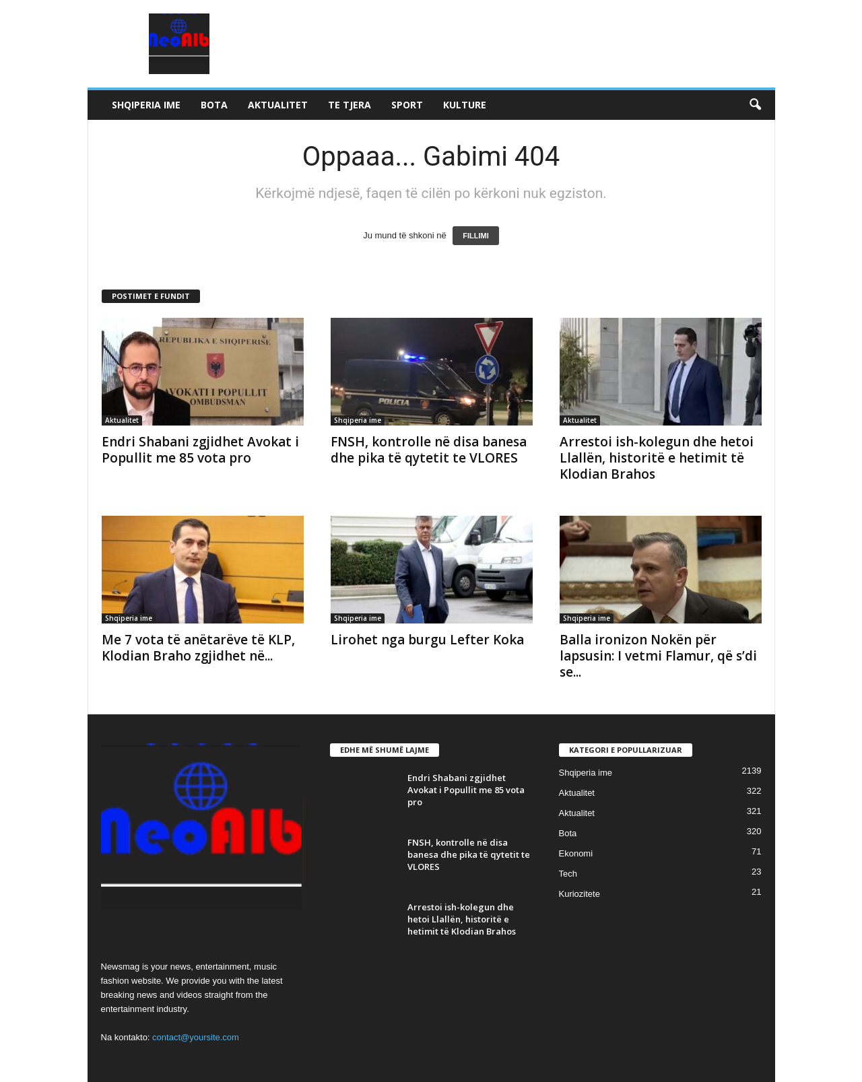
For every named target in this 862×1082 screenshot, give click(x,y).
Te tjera (349, 104)
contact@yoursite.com (195, 1037)
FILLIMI (476, 236)
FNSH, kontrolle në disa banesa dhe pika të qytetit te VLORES (429, 450)
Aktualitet (278, 104)
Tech (568, 874)
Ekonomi (576, 853)
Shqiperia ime (146, 104)
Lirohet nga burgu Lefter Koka (427, 639)
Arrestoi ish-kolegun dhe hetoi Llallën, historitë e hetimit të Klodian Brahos (657, 458)
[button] (755, 105)
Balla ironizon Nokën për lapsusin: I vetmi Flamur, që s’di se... (658, 656)
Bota (214, 104)
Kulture (464, 104)
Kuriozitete (579, 894)
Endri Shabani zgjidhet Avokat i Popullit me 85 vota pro (200, 450)
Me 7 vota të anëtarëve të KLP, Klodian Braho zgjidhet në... (198, 648)
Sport (407, 104)
